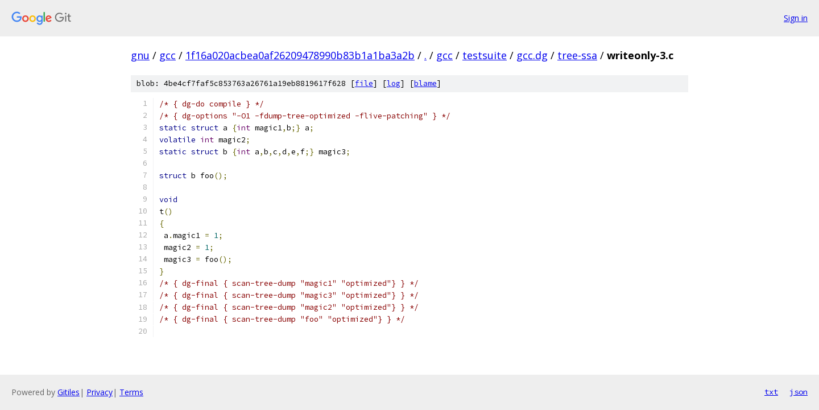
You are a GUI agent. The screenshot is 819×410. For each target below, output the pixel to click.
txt (771, 392)
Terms (131, 392)
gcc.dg (532, 55)
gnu (140, 55)
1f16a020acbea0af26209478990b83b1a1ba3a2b (300, 55)
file (364, 83)
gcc (167, 55)
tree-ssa (577, 55)
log (393, 83)
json (798, 392)
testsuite (484, 55)
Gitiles (68, 392)
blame (425, 83)
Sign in (796, 18)
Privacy (99, 392)
